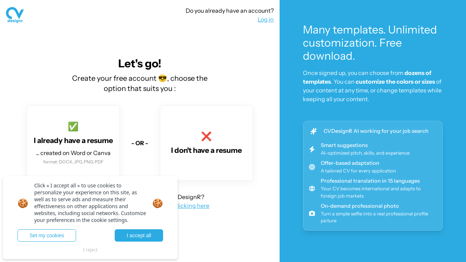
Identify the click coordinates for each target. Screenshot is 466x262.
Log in (266, 19)
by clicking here (188, 205)
